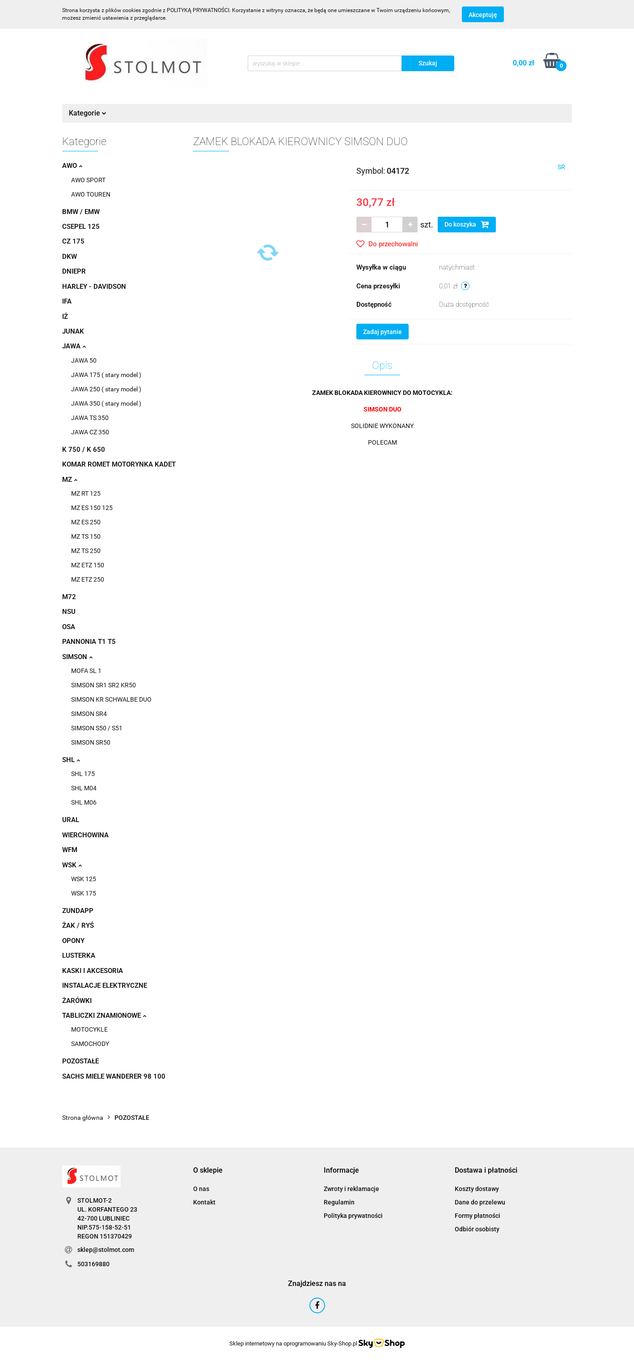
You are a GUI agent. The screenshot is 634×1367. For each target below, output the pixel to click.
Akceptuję (483, 14)
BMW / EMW (81, 212)
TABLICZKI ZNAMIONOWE (104, 1015)
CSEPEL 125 (81, 227)
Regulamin (339, 1202)
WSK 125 (83, 879)
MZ (69, 480)
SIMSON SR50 (90, 742)
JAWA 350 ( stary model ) (106, 403)
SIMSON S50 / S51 (97, 728)
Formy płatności (477, 1215)
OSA (68, 627)
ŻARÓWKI (77, 1001)
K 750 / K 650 (83, 450)
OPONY (73, 941)
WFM (69, 850)
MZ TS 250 (86, 550)
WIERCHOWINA (85, 835)
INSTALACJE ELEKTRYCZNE (104, 985)
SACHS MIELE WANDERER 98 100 (113, 1076)
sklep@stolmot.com (105, 1249)
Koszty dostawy (477, 1188)
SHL (71, 760)
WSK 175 (83, 893)
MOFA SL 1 (86, 670)
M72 (69, 597)
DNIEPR (74, 271)
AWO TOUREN (90, 194)
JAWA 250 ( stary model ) (106, 389)
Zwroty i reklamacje (351, 1188)
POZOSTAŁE (80, 1061)
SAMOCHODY (90, 1043)
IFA (67, 301)
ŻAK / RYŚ (78, 925)
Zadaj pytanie (382, 331)
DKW (69, 257)
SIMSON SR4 (89, 713)
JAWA (74, 346)
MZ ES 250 (86, 522)
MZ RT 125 (86, 493)
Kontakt (204, 1202)
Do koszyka (466, 224)
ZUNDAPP (77, 911)
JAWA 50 (84, 360)
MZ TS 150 (86, 536)
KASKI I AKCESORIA (92, 971)
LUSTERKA (78, 955)
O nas (201, 1188)
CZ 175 (73, 241)
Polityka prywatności (353, 1215)
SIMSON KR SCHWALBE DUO (111, 699)
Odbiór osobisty (477, 1229)
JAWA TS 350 (90, 417)
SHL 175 (83, 773)
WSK (72, 865)
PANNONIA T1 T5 (89, 642)
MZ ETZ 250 (87, 579)
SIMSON (77, 657)
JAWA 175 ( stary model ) (106, 374)
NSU (69, 612)
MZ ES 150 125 (92, 507)
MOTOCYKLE (89, 1029)
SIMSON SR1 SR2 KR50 (103, 685)
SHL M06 (84, 802)
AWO (72, 166)
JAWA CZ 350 (90, 432)
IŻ (65, 317)
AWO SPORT (88, 180)
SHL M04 (84, 788)
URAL (70, 820)
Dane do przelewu (480, 1202)
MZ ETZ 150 (87, 565)
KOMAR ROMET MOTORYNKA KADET (119, 464)
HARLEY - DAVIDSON (94, 287)
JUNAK (73, 331)
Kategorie (87, 113)
